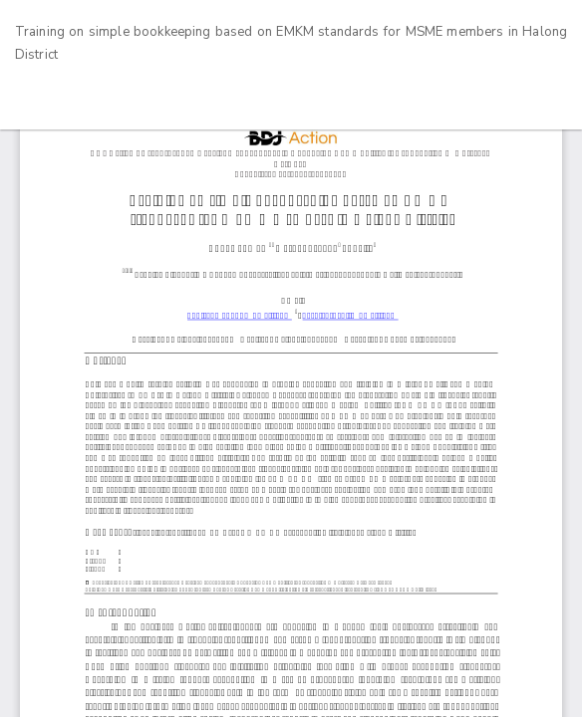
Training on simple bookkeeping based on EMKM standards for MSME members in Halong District (291, 44)
